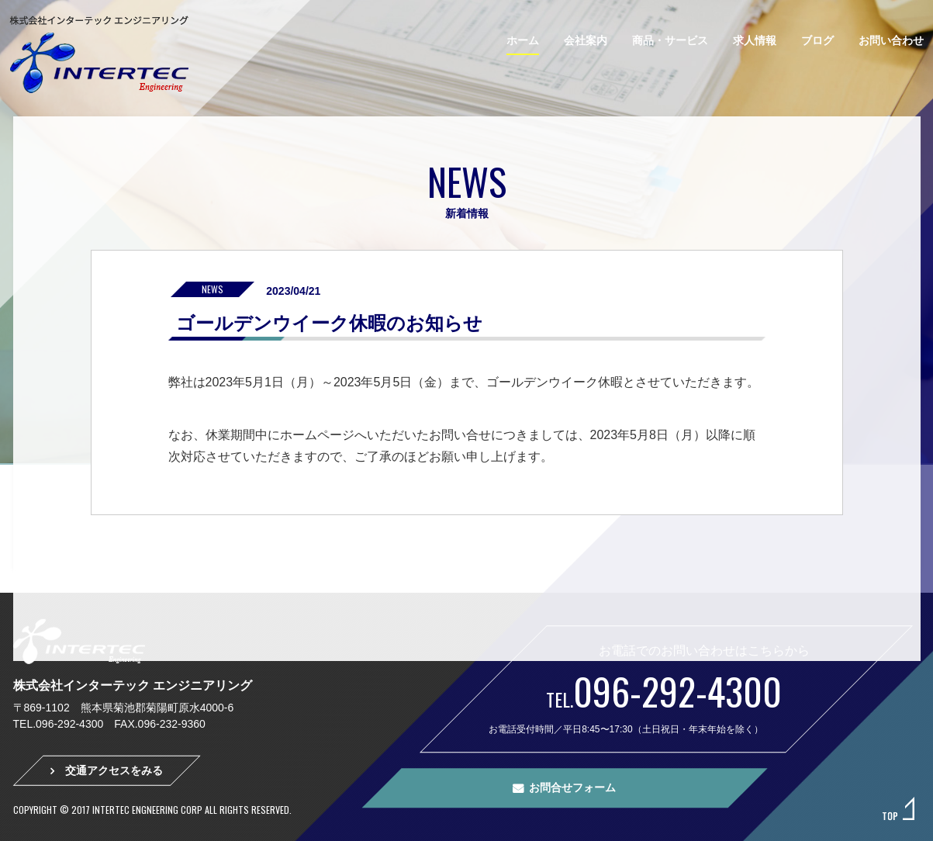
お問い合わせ (891, 40)
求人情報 (754, 40)
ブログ (817, 40)
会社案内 (585, 40)
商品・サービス (670, 40)
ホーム (522, 40)
